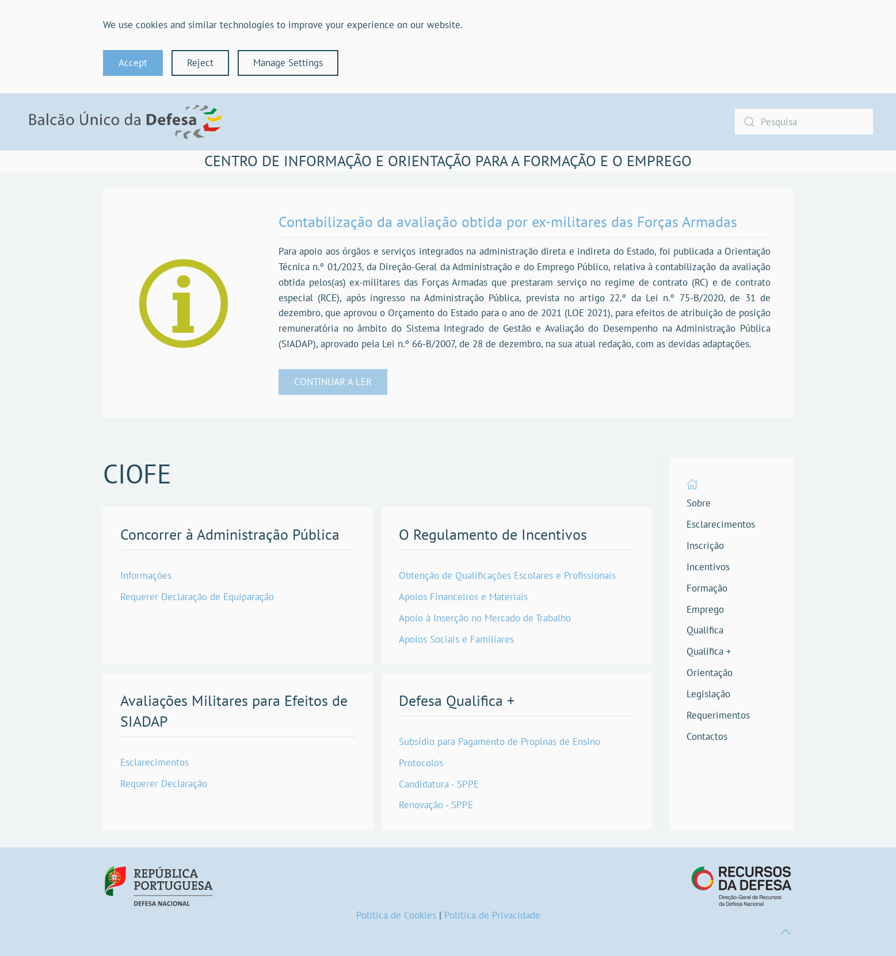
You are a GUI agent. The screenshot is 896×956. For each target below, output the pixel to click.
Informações (145, 575)
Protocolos (421, 763)
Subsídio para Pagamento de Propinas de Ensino (499, 741)
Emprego (705, 609)
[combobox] (804, 122)
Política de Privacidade (492, 915)
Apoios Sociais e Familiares (456, 639)
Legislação (708, 694)
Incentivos (708, 566)
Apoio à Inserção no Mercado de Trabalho (485, 618)
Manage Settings (288, 62)
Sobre (699, 503)
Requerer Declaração (163, 783)
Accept (133, 62)
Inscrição (705, 545)
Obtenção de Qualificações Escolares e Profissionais (507, 575)
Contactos (707, 736)
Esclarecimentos (154, 762)
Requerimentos (718, 715)
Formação (707, 588)
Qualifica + (709, 651)
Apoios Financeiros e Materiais (463, 596)
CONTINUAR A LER (333, 381)
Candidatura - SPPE (439, 784)
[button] (785, 932)
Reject (200, 62)
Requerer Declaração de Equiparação (197, 596)
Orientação (710, 672)
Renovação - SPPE (436, 804)
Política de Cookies (396, 915)
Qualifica (705, 630)
